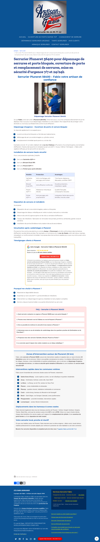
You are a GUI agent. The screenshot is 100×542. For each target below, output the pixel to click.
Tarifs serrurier (59, 41)
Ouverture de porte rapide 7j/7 (42, 37)
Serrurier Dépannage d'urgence (62, 520)
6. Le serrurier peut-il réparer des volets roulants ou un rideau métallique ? (40, 343)
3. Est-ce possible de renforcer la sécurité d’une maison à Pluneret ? (38, 325)
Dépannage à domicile (60, 498)
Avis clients (74, 41)
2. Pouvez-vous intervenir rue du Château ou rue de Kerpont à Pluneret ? (39, 319)
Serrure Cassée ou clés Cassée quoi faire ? (65, 514)
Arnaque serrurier (41, 44)
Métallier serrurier (58, 501)
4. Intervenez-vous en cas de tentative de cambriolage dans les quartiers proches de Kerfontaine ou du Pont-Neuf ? (49, 331)
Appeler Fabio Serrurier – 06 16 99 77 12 (50, 538)
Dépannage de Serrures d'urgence (63, 517)
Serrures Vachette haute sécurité (75, 498)
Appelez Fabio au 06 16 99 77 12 (68, 429)
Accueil (22, 37)
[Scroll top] (97, 539)
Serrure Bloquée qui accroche (61, 524)
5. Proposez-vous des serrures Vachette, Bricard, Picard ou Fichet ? (38, 338)
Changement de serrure (59, 495)
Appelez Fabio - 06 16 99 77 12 (50, 256)
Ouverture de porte (71, 495)
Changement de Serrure (70, 37)
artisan (16, 51)
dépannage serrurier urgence (35, 41)
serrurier (23, 51)
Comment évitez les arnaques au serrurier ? (65, 532)
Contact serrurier (60, 44)
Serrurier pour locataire (71, 501)
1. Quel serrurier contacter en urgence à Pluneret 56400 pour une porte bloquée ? (42, 314)
